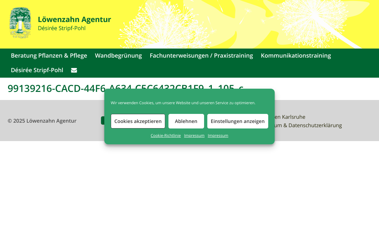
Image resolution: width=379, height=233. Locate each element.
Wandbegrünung (118, 56)
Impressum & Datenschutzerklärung (298, 125)
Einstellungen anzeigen (238, 121)
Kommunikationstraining (296, 56)
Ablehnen (186, 121)
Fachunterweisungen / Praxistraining (201, 56)
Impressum (194, 135)
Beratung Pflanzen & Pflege (49, 56)
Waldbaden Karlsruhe (279, 116)
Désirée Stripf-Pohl (37, 70)
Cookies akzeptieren (138, 121)
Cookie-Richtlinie (166, 135)
